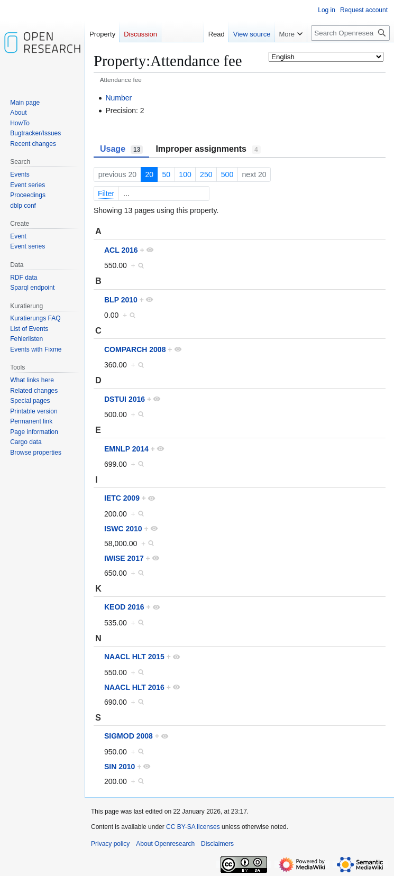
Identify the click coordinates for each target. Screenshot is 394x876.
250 (206, 174)
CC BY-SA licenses (193, 827)
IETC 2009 (122, 498)
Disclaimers (217, 843)
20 (149, 174)
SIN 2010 (119, 766)
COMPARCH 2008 (135, 349)
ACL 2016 (121, 250)
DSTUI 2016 (124, 399)
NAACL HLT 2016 (134, 687)
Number (118, 98)
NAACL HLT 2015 (134, 656)
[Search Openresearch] (350, 33)
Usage (121, 149)
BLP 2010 (121, 300)
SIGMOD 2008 (128, 736)
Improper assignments (207, 149)
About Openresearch (165, 843)
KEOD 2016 (124, 607)
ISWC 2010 (123, 528)
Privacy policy (110, 843)
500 (227, 174)
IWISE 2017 (124, 558)
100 (185, 174)
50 (166, 174)
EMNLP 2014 (126, 449)
